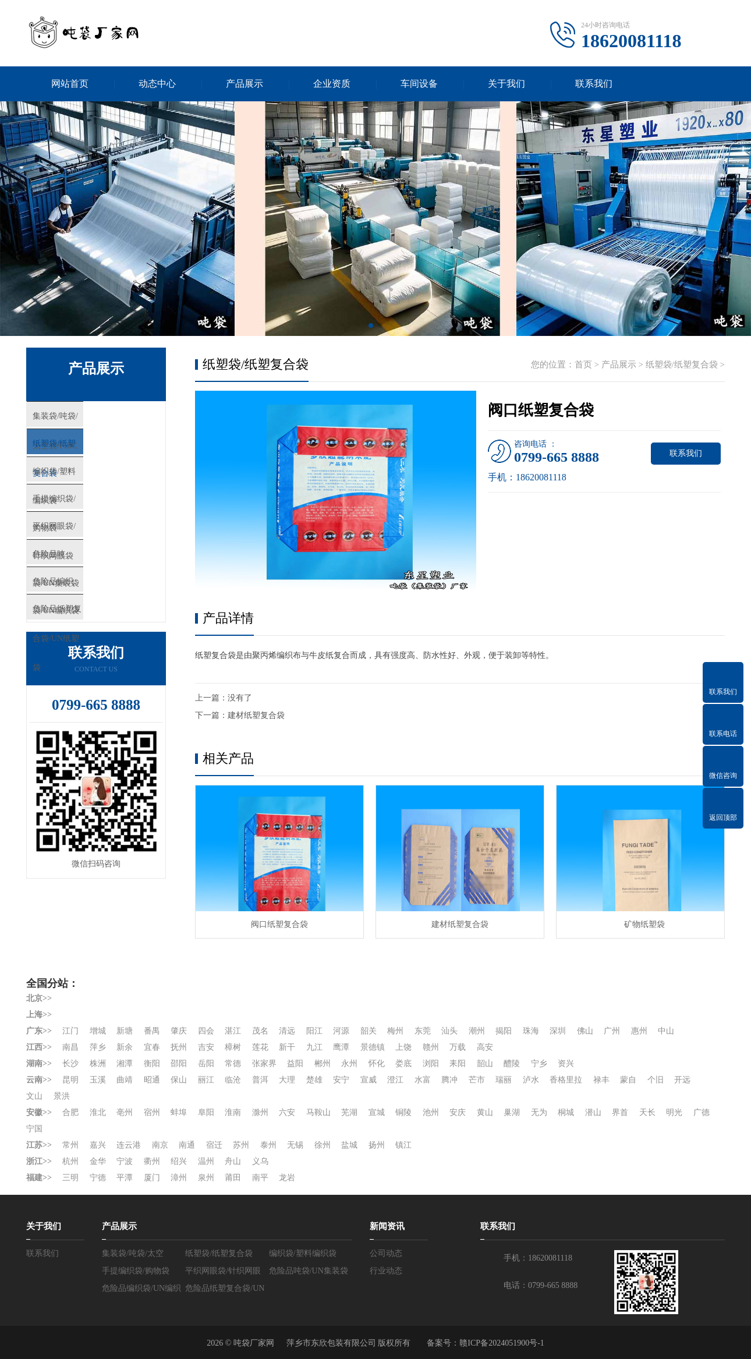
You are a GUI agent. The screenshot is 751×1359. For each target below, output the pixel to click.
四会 (206, 1031)
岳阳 (206, 1063)
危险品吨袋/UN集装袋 (96, 590)
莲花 (260, 1047)
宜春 (152, 1047)
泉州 (206, 1177)
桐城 (566, 1112)
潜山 (593, 1112)
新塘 (124, 1031)
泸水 (531, 1079)
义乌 (260, 1161)
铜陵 (403, 1112)
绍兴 (179, 1161)
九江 (314, 1047)
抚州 (179, 1047)
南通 (187, 1145)
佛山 (585, 1031)
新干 (287, 1047)
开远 (682, 1079)
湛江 (233, 1031)
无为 (539, 1112)
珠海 (531, 1031)
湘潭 (124, 1063)
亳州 (124, 1112)
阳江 (314, 1031)
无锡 (295, 1145)
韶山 (485, 1063)
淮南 (233, 1112)
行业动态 (386, 1270)
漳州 (179, 1177)
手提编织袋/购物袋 (90, 521)
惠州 (639, 1031)
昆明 (70, 1079)
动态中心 (157, 84)
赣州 (431, 1047)
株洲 (98, 1063)
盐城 (349, 1145)
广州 (612, 1031)
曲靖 (124, 1079)
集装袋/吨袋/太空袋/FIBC (102, 418)
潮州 (477, 1031)
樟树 (233, 1047)
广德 (701, 1112)
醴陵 (512, 1063)
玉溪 (98, 1079)
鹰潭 (341, 1047)
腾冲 (449, 1079)
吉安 (206, 1047)
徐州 (322, 1145)
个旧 (655, 1079)
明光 (674, 1112)
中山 (666, 1031)
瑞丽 (503, 1079)
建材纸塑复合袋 (256, 715)
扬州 (377, 1145)
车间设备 (419, 84)
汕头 (449, 1031)
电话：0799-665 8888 (541, 1285)
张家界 (264, 1063)
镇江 (403, 1145)
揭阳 (503, 1031)
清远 (287, 1031)
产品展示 (244, 84)
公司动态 (386, 1253)
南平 (260, 1177)
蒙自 (628, 1079)
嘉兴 (98, 1145)
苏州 (241, 1145)
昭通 (152, 1079)
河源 (341, 1031)
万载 (457, 1047)
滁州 (260, 1112)
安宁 (341, 1079)
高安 (485, 1047)
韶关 (368, 1031)
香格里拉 (566, 1079)
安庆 (457, 1112)
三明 (70, 1177)
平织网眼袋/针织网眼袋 (98, 556)
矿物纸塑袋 (640, 924)
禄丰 (601, 1079)
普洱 (260, 1079)
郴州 (322, 1063)
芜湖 (349, 1112)
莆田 (233, 1177)
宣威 (368, 1079)
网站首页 (69, 84)
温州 (206, 1161)
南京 (160, 1145)
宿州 (152, 1112)
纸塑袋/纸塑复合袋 (90, 453)
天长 (647, 1112)
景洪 (62, 1096)
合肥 (70, 1112)
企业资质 (331, 84)
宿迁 (214, 1145)
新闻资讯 (387, 1226)
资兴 (566, 1063)
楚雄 (314, 1079)
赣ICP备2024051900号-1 (501, 1343)
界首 (620, 1112)
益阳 (295, 1063)
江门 (70, 1031)
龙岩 (287, 1177)
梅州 (395, 1031)
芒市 (477, 1079)
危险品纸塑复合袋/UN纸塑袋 (109, 659)
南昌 (70, 1047)
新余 (124, 1047)
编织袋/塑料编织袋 (90, 487)
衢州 (152, 1161)
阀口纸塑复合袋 (279, 924)
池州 (431, 1112)
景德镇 (372, 1047)
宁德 (98, 1177)
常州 (70, 1145)
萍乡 (98, 1047)
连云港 (128, 1145)
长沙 (70, 1063)
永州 (349, 1063)
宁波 (124, 1161)
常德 (233, 1063)
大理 (287, 1079)
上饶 (403, 1047)
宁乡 (539, 1063)
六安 (287, 1112)
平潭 (124, 1177)
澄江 (395, 1079)
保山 (179, 1079)
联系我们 (593, 84)
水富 (423, 1079)
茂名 (260, 1031)
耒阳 (457, 1063)
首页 (583, 364)
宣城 (377, 1112)
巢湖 (512, 1112)
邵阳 (179, 1063)
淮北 (98, 1112)
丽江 (206, 1079)
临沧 (233, 1079)
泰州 (268, 1145)
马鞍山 (318, 1112)
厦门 (152, 1177)
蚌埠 (179, 1112)
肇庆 (179, 1031)
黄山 (485, 1112)
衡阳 (152, 1063)
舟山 (233, 1161)
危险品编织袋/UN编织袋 (100, 624)
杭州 (70, 1161)
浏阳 (431, 1063)
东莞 (423, 1031)
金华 (98, 1161)
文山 (34, 1096)
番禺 (152, 1031)
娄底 (403, 1063)
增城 (98, 1031)
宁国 (34, 1128)
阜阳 (206, 1112)
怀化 (377, 1063)
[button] (371, 325)
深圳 (558, 1031)
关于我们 (506, 84)
